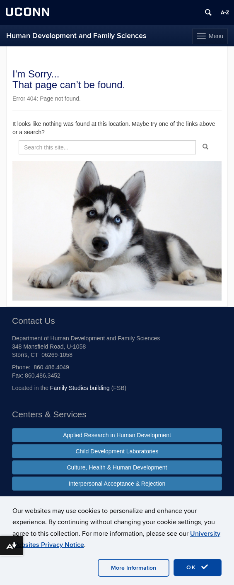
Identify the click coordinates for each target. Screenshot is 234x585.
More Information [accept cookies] (133, 567)
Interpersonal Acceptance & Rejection (117, 483)
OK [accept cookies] (197, 567)
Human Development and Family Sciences (76, 35)
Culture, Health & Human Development (117, 467)
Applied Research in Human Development (117, 435)
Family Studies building (80, 388)
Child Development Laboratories (117, 451)
